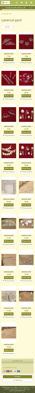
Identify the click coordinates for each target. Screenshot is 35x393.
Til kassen (17, 376)
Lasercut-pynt (9, 53)
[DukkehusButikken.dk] (17, 8)
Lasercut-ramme (8, 199)
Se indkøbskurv (17, 380)
